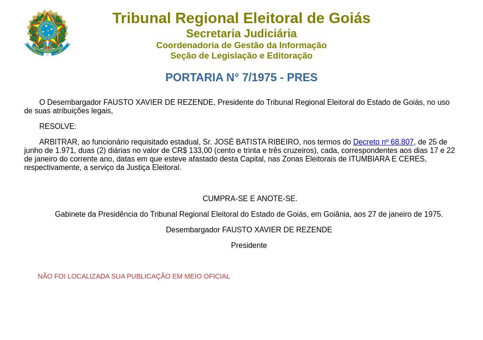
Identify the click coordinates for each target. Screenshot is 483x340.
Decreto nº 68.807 (383, 142)
